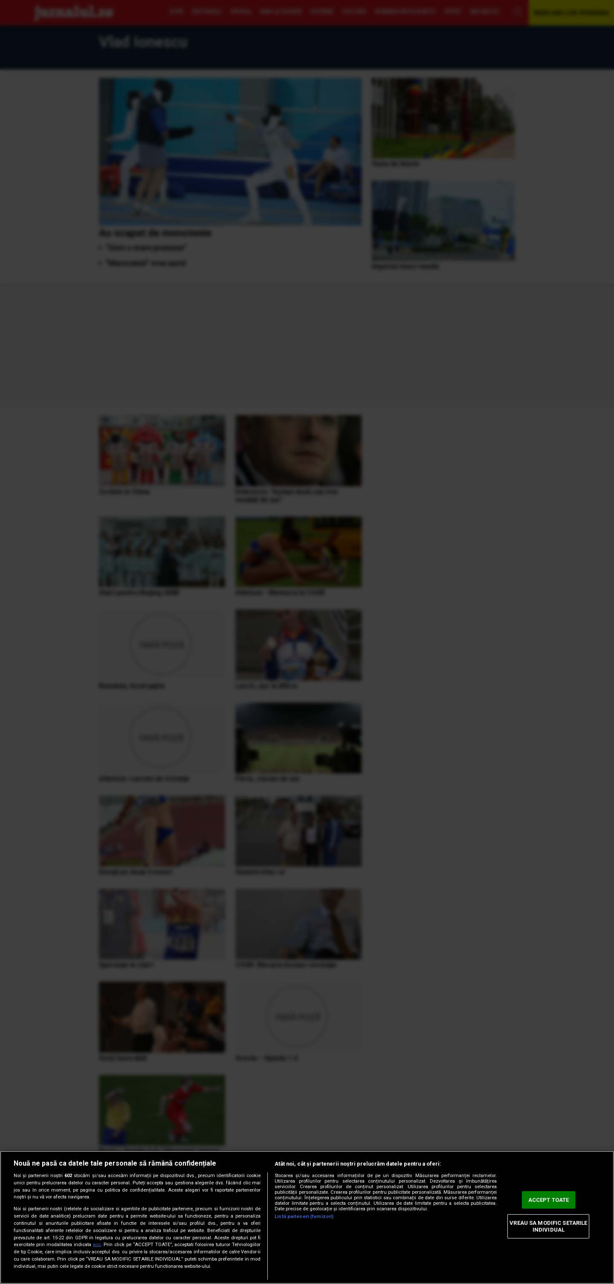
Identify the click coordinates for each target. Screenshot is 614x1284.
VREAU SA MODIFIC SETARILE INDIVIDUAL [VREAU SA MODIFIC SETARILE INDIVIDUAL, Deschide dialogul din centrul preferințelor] (548, 1226)
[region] (307, 1217)
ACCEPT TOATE (548, 1200)
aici (97, 1244)
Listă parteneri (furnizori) (304, 1216)
